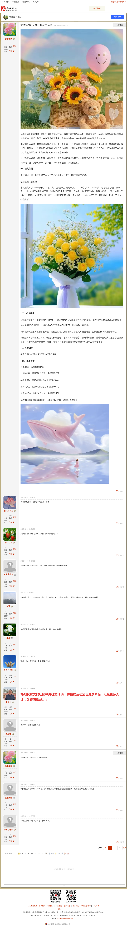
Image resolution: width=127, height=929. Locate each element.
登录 (113, 2)
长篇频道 (15, 2)
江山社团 (5, 2)
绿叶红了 (8, 543)
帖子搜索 (97, 8)
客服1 (59, 909)
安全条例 (59, 906)
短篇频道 (26, 2)
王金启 (8, 702)
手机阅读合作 (86, 906)
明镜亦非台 (8, 830)
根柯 (8, 638)
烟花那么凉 (8, 511)
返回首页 (122, 2)
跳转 (124, 848)
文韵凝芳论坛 (15, 17)
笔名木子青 (8, 574)
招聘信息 (67, 906)
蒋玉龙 (8, 734)
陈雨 (8, 606)
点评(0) (120, 491)
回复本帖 (117, 17)
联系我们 (76, 906)
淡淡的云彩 (8, 670)
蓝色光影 (8, 798)
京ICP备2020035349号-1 (65, 919)
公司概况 (42, 906)
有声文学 (36, 2)
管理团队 (50, 906)
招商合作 (66, 909)
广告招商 (96, 906)
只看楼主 (119, 25)
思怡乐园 (8, 39)
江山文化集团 (32, 906)
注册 (117, 2)
